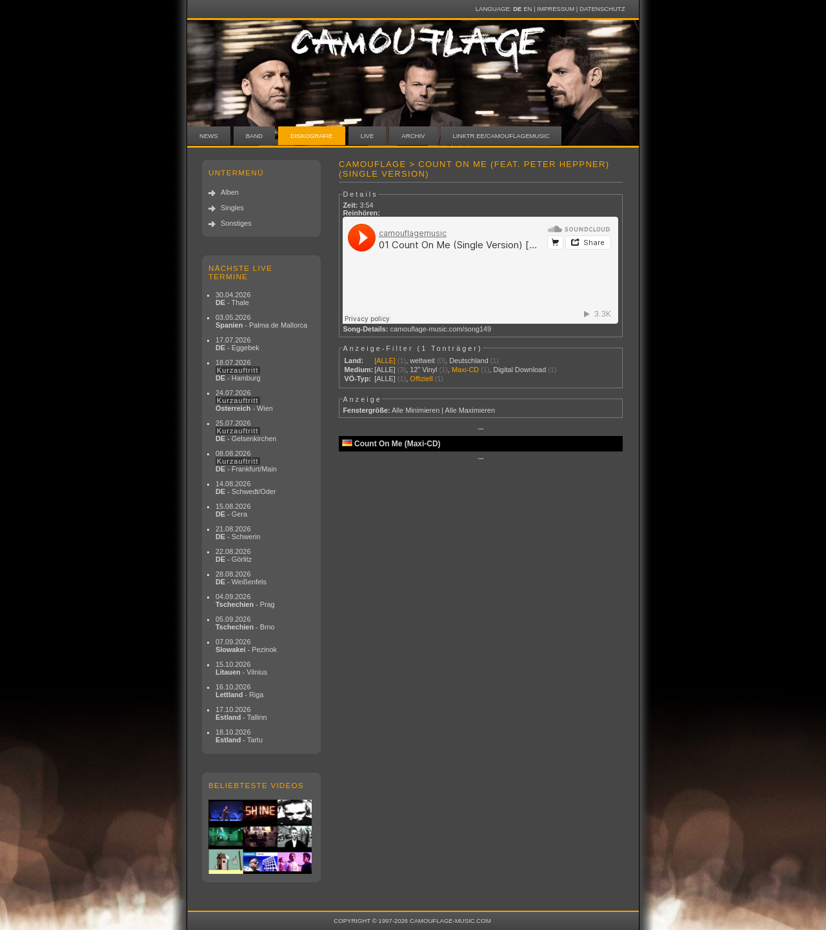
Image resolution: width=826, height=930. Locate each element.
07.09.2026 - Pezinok (246, 645)
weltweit (422, 360)
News (208, 135)
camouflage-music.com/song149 (441, 329)
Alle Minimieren (415, 410)
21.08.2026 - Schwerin (238, 532)
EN (527, 8)
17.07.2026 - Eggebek (237, 343)
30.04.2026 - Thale (233, 298)
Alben (230, 192)
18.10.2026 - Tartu (239, 736)
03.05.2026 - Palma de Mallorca (261, 321)
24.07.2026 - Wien (244, 400)
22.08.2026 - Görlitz (234, 555)
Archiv (413, 135)
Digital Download (520, 369)
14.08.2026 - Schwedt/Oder (246, 487)
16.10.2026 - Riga (239, 690)
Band (254, 135)
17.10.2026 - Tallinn (241, 713)
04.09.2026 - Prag (245, 600)
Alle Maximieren (470, 410)
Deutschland (468, 360)
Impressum (555, 8)
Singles (232, 208)
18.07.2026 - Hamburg (238, 370)
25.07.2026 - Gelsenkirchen (246, 430)
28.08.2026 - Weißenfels (241, 578)
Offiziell (421, 378)
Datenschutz (602, 8)
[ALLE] (385, 360)
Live (367, 135)
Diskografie (311, 135)
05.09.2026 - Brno (245, 623)
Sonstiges (236, 223)
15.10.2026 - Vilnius (241, 668)
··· (480, 429)
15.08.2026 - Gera (233, 510)
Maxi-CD (465, 369)
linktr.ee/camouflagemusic (501, 135)
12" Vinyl (423, 369)
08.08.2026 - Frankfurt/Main (246, 461)
